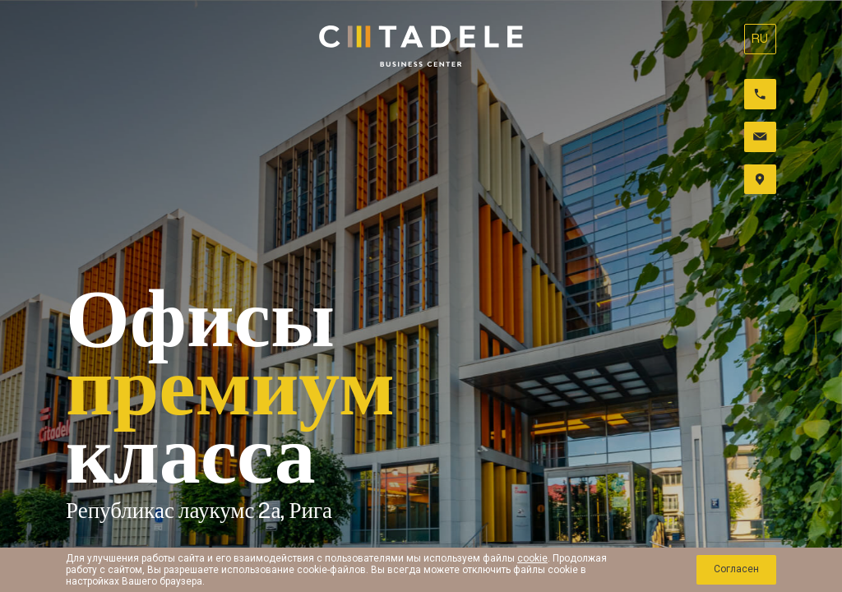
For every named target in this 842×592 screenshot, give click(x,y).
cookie (532, 558)
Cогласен (735, 570)
